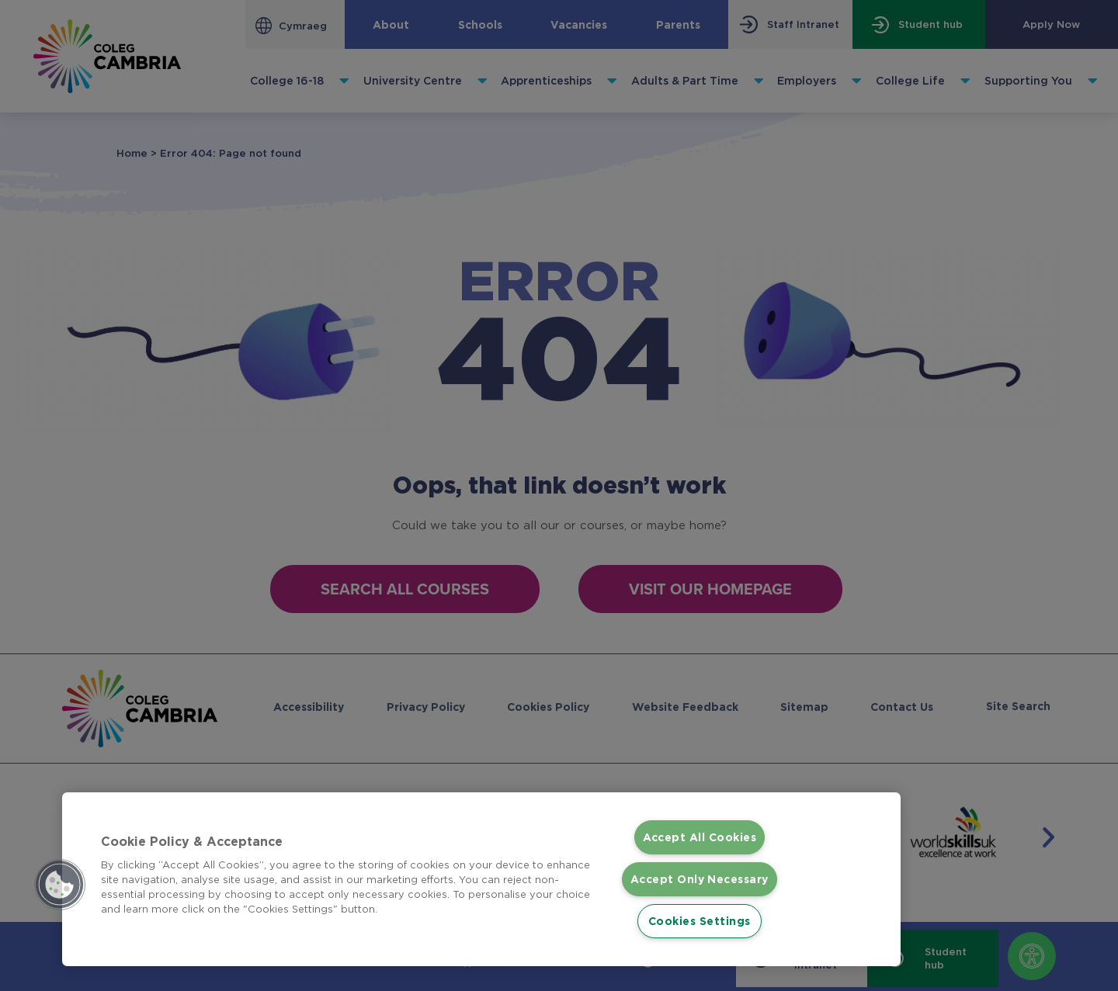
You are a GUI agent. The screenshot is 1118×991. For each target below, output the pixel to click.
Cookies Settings (699, 921)
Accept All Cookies (699, 818)
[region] (481, 869)
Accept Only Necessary (699, 869)
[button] (60, 875)
